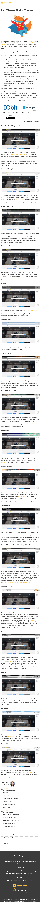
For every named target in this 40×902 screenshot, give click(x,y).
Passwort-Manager (9, 861)
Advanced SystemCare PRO (10, 112)
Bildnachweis (26, 873)
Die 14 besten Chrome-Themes (9, 835)
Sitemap (32, 873)
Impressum (19, 873)
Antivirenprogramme (11, 859)
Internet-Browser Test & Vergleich (10, 798)
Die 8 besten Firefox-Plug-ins (9, 823)
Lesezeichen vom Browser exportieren (11, 820)
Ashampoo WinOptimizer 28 (29, 112)
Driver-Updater (6, 795)
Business (9, 880)
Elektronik (15, 880)
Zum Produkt (29, 118)
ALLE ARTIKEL (6, 843)
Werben (16, 871)
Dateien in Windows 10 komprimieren (11, 814)
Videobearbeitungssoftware (29, 861)
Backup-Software (7, 792)
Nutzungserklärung (10, 873)
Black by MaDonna (16, 278)
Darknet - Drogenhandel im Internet (10, 840)
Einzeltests (21, 871)
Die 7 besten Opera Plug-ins (9, 826)
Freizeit (20, 880)
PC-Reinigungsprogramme (9, 804)
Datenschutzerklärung (30, 871)
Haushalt (25, 880)
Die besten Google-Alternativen (10, 817)
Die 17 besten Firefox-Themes (9, 829)
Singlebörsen (18, 861)
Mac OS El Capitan (20, 199)
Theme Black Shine (32, 310)
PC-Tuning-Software (7, 801)
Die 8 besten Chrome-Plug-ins (9, 838)
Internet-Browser (30, 859)
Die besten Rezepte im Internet (9, 832)
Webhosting (20, 863)
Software (30, 880)
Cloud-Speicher (21, 859)
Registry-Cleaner (6, 807)
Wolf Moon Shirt (30, 423)
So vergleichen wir (8, 871)
